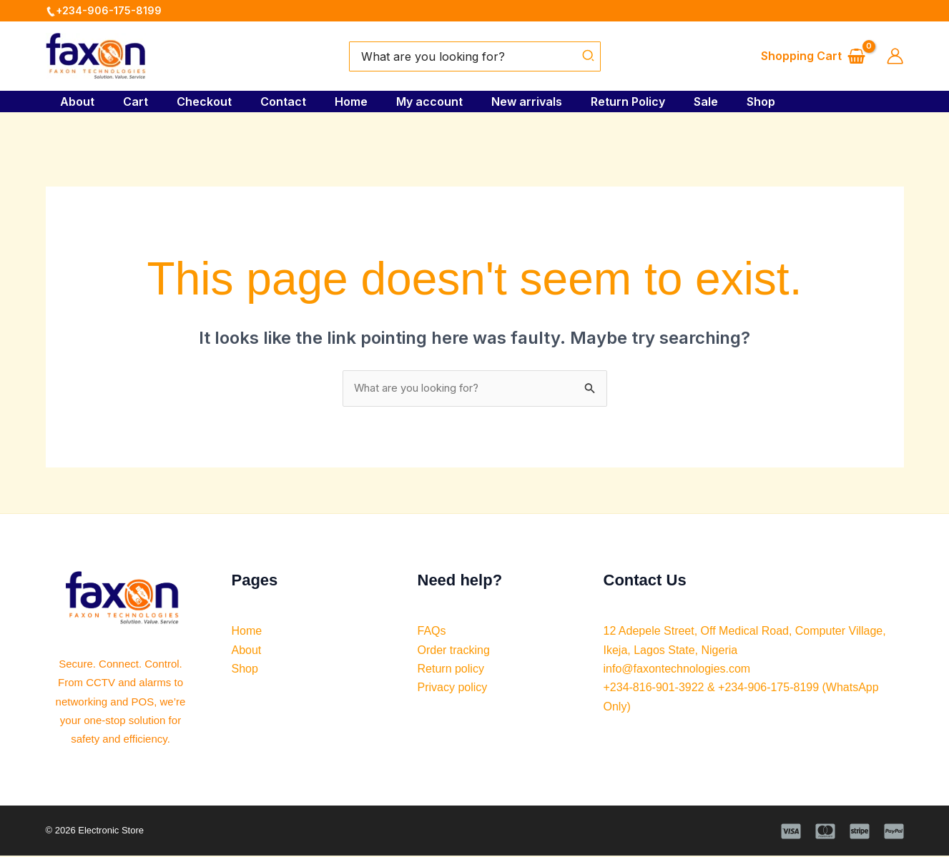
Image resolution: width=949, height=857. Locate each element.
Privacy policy (453, 689)
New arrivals (546, 101)
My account (443, 101)
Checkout (201, 101)
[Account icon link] (895, 56)
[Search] (589, 56)
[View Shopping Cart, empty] (813, 56)
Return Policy (653, 101)
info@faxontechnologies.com (677, 670)
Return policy (451, 670)
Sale (737, 101)
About (63, 101)
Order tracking (454, 651)
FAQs (432, 632)
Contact (286, 101)
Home (359, 101)
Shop (798, 101)
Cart (126, 101)
